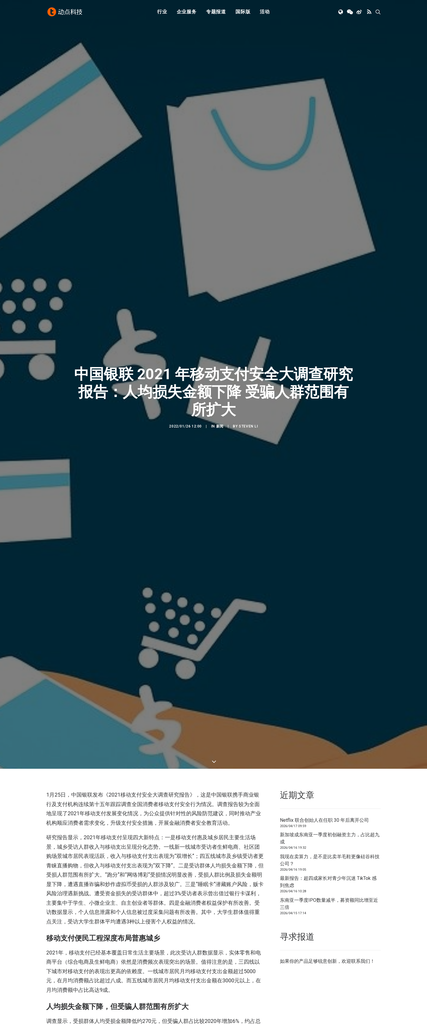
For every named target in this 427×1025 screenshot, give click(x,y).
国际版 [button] (242, 12)
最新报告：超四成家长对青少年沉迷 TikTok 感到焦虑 (328, 881)
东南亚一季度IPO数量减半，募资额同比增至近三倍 (329, 903)
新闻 (220, 426)
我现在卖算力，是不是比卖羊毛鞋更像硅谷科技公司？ (330, 860)
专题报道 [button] (216, 12)
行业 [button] (162, 12)
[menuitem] (162, 12)
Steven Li (248, 426)
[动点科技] (65, 12)
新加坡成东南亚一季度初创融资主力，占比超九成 (330, 838)
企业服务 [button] (187, 12)
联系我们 (360, 961)
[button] (341, 12)
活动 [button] (265, 12)
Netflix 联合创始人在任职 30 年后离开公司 (324, 820)
